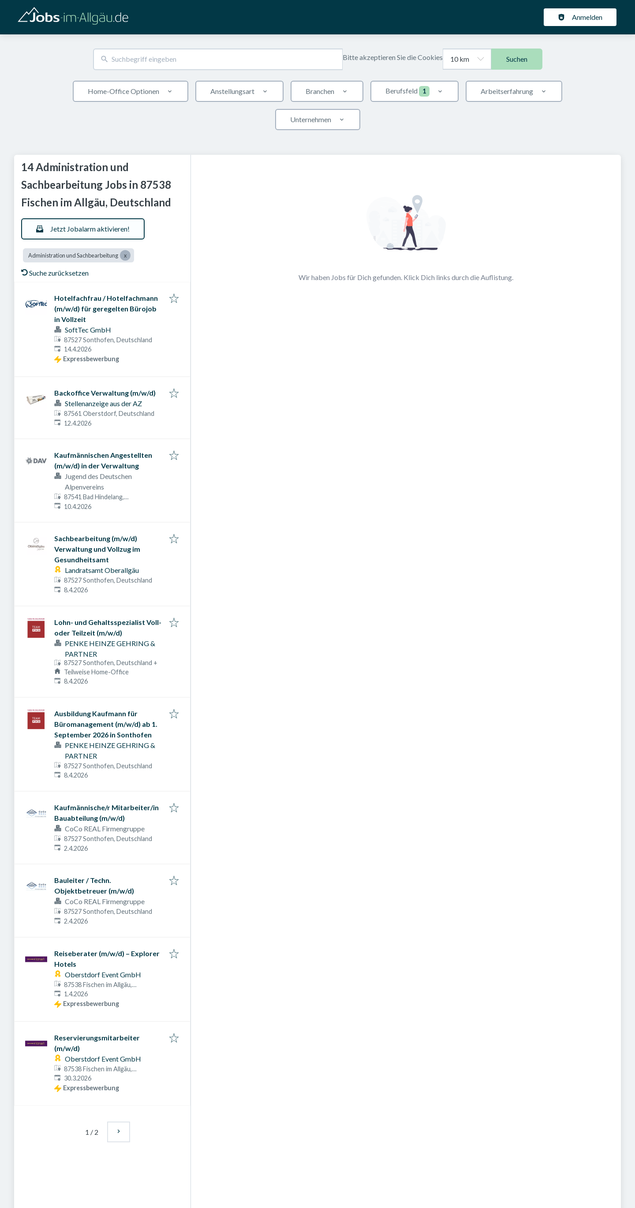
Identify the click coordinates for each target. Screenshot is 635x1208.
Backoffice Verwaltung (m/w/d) (105, 393)
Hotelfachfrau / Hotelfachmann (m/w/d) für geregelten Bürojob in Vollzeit (106, 308)
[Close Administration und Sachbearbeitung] (125, 255)
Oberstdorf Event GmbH (103, 974)
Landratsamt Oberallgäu (102, 570)
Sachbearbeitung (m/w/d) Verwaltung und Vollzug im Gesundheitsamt (97, 549)
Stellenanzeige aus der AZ (103, 403)
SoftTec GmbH (88, 329)
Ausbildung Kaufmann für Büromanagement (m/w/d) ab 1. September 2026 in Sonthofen (105, 724)
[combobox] (218, 59)
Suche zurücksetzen (55, 273)
